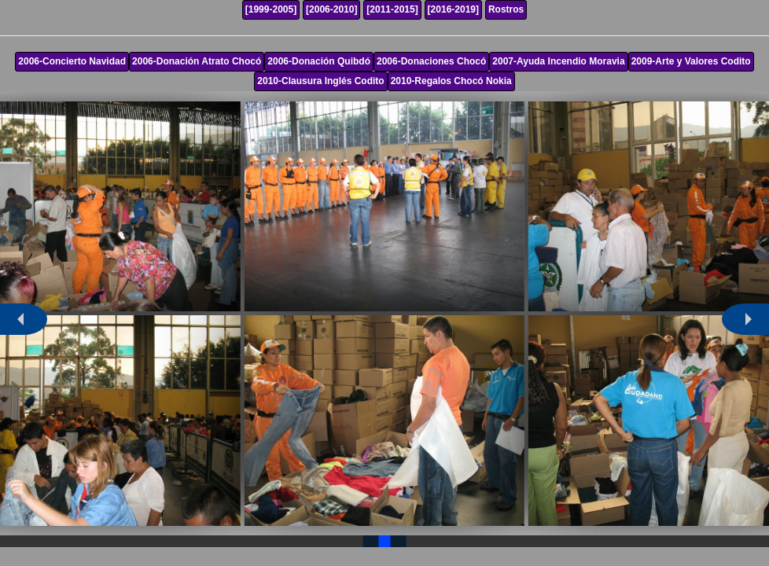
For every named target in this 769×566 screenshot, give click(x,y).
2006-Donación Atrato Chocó (196, 61)
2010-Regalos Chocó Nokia (451, 80)
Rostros (506, 9)
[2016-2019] (453, 9)
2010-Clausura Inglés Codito (320, 80)
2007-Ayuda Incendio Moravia (558, 61)
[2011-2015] (392, 9)
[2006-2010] (331, 9)
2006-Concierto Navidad (72, 61)
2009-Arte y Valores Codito (691, 61)
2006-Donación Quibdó (318, 61)
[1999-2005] (270, 9)
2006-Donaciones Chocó (431, 61)
